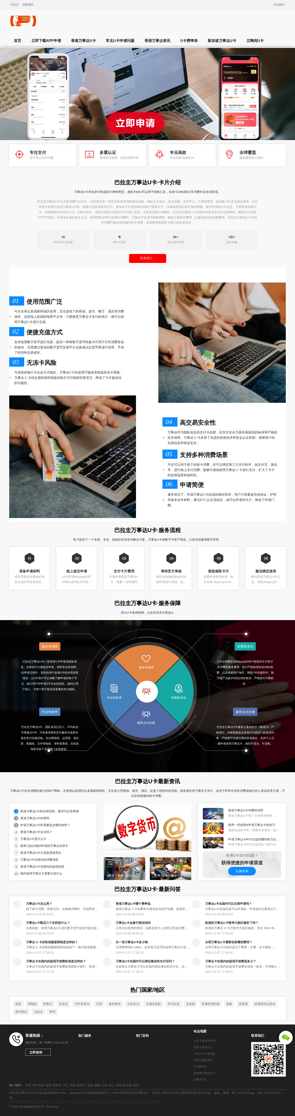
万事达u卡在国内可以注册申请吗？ (228, 903)
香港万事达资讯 (157, 41)
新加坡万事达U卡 (222, 41)
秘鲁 (229, 1004)
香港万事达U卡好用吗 (34, 818)
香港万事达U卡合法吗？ (36, 832)
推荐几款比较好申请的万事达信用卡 (44, 846)
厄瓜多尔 (133, 1004)
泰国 (119, 1085)
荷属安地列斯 (211, 1004)
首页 (17, 41)
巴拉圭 (15, 4)
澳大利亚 (38, 1085)
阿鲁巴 (47, 1004)
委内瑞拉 (21, 1011)
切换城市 (27, 4)
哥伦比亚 (174, 1004)
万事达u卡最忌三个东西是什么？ (48, 923)
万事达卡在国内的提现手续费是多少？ (230, 961)
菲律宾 (57, 1085)
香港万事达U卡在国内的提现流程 (42, 866)
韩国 (73, 1085)
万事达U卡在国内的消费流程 (39, 859)
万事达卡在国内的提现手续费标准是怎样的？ (56, 961)
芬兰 (66, 1085)
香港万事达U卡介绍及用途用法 (40, 852)
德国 (48, 1085)
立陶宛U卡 (255, 41)
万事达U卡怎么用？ (39, 903)
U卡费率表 (189, 41)
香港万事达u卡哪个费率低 (133, 903)
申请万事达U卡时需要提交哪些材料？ (45, 825)
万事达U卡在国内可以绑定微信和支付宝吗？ (145, 961)
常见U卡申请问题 (120, 41)
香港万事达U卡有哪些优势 (245, 810)
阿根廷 (32, 1004)
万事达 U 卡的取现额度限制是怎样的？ (52, 942)
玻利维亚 (115, 1004)
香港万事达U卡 (83, 41)
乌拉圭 (38, 1011)
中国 (28, 1085)
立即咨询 (35, 1052)
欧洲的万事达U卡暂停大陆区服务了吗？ (231, 923)
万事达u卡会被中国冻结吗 (133, 923)
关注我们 (278, 4)
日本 (104, 1085)
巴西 (99, 1004)
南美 (18, 1004)
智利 (52, 1011)
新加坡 (127, 1085)
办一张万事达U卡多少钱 (132, 942)
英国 (136, 1085)
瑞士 (112, 1085)
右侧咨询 (242, 871)
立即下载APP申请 (46, 41)
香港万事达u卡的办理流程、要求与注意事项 (49, 811)
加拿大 (81, 1085)
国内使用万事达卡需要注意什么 (41, 873)
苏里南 (243, 1004)
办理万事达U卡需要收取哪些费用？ (228, 942)
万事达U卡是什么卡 (33, 839)
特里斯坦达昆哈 (264, 1004)
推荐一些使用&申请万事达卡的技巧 (251, 825)
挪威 (97, 1085)
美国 (90, 1085)
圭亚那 (190, 1004)
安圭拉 (63, 1004)
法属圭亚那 (153, 1004)
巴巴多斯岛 (82, 1004)
